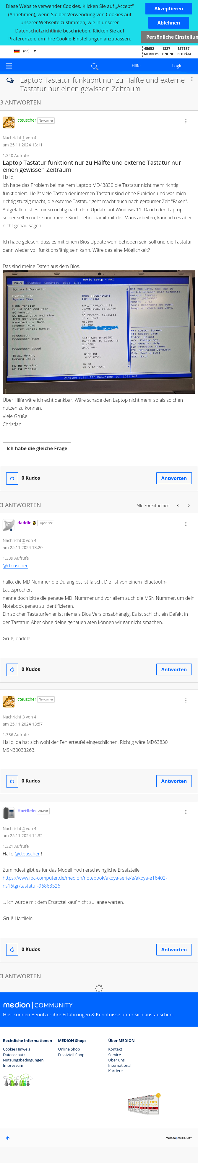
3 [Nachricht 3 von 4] (23, 717)
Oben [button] (8, 1137)
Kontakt (115, 1049)
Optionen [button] (192, 79)
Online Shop (69, 1049)
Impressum (13, 1065)
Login (177, 65)
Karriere (115, 1070)
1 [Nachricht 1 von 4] (23, 138)
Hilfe (136, 65)
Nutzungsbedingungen (23, 1060)
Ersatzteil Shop (71, 1054)
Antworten (174, 478)
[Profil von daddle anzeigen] (24, 522)
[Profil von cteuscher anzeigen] (26, 120)
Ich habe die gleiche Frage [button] (37, 448)
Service (114, 1054)
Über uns (116, 1060)
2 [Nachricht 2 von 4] (23, 540)
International (119, 1065)
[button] (168, 8)
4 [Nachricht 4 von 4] (23, 828)
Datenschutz (14, 1054)
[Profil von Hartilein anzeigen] (26, 811)
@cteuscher (15, 565)
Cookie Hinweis (16, 1049)
